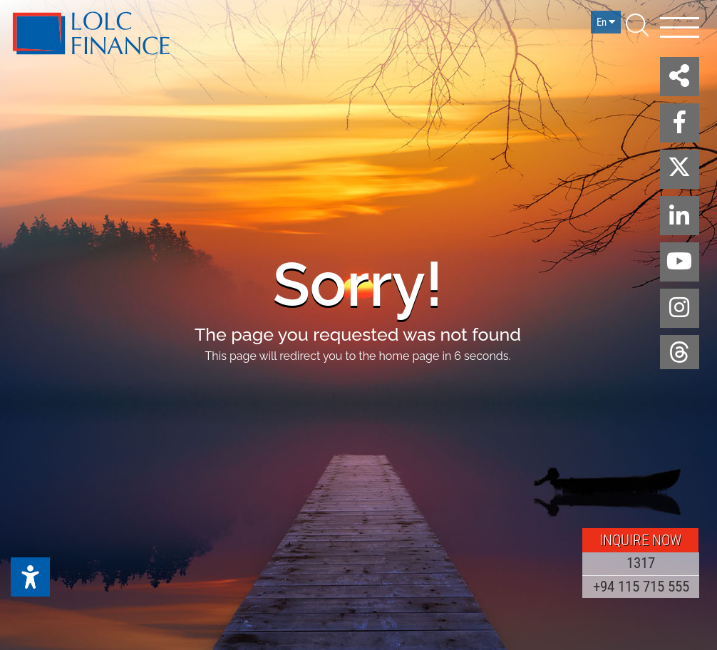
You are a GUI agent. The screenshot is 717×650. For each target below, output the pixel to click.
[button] (679, 76)
